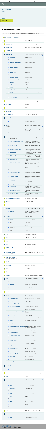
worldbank (9, 414)
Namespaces (4, 25)
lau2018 (8, 275)
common (8, 111)
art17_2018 (9, 101)
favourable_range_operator (15, 62)
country (11, 417)
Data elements (4, 16)
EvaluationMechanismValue (15, 309)
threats (11, 92)
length (11, 393)
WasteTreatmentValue (14, 193)
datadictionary (9, 114)
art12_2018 (9, 47)
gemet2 (8, 216)
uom (7, 379)
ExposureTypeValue (14, 315)
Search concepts (16, 37)
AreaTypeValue (13, 301)
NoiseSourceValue (13, 340)
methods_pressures (14, 67)
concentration (12, 388)
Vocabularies (4, 20)
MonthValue (12, 169)
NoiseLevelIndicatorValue (15, 335)
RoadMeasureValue (14, 351)
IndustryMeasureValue (14, 317)
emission (11, 390)
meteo (11, 396)
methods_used (13, 72)
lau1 (7, 268)
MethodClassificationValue (15, 162)
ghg (7, 234)
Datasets (3, 11)
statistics (11, 398)
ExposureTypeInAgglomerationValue (17, 311)
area (11, 385)
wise (7, 410)
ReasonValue (12, 180)
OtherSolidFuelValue (14, 176)
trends (11, 94)
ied (7, 244)
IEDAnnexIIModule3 (11, 252)
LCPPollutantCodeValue (14, 155)
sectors (11, 287)
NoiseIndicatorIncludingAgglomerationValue (17, 326)
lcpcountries (12, 281)
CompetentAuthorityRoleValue (16, 303)
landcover (8, 265)
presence (12, 82)
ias (7, 241)
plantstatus (12, 284)
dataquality (9, 117)
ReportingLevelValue (14, 348)
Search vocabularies (7, 37)
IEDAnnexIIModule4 (11, 257)
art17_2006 (9, 50)
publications (9, 365)
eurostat (8, 201)
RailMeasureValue (13, 345)
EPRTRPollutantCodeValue (15, 149)
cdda (7, 107)
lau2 (7, 271)
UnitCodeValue (13, 186)
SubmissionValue (13, 361)
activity (11, 129)
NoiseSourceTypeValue (14, 337)
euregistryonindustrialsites (13, 198)
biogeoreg (12, 59)
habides (8, 237)
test (7, 376)
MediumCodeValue (13, 159)
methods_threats (13, 69)
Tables (3, 13)
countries (12, 211)
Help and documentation (6, 9)
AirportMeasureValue (14, 298)
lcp (7, 278)
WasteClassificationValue (15, 190)
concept (11, 219)
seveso (8, 373)
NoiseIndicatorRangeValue (15, 329)
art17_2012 (9, 54)
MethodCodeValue (13, 165)
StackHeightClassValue (14, 184)
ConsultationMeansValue (15, 306)
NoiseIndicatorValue (14, 332)
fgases (8, 208)
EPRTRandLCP (10, 137)
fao (7, 205)
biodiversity (9, 104)
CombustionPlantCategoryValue (16, 141)
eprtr (7, 125)
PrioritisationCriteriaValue (15, 343)
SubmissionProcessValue (15, 359)
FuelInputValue (13, 152)
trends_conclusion (13, 97)
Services (3, 22)
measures (12, 64)
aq (7, 40)
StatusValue (12, 356)
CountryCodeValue (13, 145)
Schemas (3, 18)
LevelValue (12, 323)
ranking (11, 87)
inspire (8, 261)
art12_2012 (9, 44)
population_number (14, 77)
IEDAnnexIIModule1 (11, 247)
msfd (7, 291)
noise (7, 295)
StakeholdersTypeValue (14, 353)
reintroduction (13, 89)
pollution (11, 74)
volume (11, 406)
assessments (12, 57)
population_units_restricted (15, 79)
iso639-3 (11, 320)
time (11, 401)
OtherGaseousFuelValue (15, 172)
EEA (7, 1)
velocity (11, 404)
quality (11, 84)
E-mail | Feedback (5, 425)
